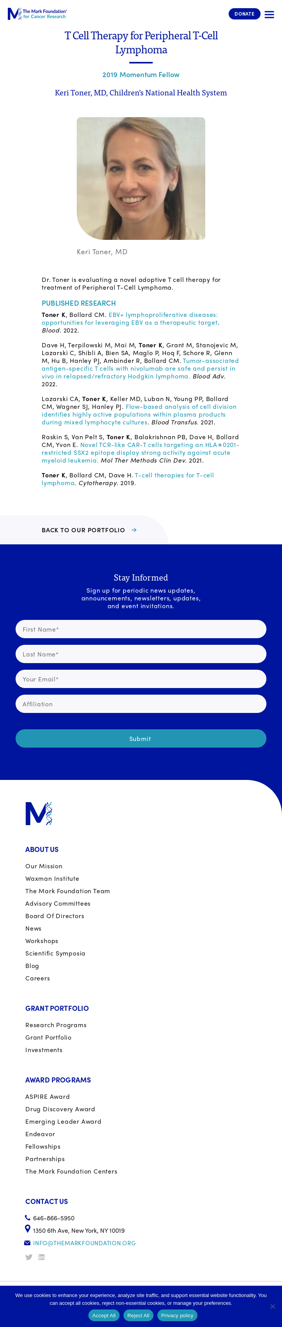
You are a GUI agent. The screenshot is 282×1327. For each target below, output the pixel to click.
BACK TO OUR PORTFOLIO (83, 529)
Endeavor (40, 1133)
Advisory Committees (58, 903)
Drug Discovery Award (60, 1108)
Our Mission (44, 865)
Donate (244, 13)
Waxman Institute (52, 878)
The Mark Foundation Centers (71, 1171)
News (33, 928)
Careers (37, 977)
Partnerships (45, 1158)
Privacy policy (177, 1315)
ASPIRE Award (47, 1096)
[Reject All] (272, 1306)
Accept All (104, 1315)
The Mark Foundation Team (67, 890)
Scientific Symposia (55, 953)
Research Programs (56, 1024)
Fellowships (43, 1146)
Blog (32, 965)
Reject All (138, 1315)
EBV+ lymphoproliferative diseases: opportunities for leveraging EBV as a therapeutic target (130, 318)
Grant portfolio (48, 1037)
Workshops (41, 940)
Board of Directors (54, 915)
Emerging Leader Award (63, 1121)
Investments (44, 1049)
